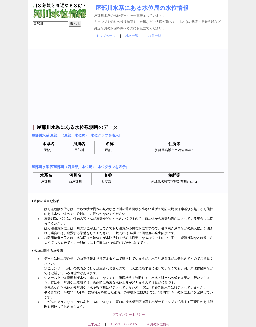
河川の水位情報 (158, 324)
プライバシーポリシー (128, 314)
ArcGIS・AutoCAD (123, 324)
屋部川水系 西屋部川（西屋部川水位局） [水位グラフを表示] (79, 167)
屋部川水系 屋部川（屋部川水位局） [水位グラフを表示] (76, 136)
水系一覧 (154, 36)
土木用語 (94, 324)
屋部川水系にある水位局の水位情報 (142, 8)
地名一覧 (132, 36)
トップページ (106, 36)
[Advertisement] (128, 84)
